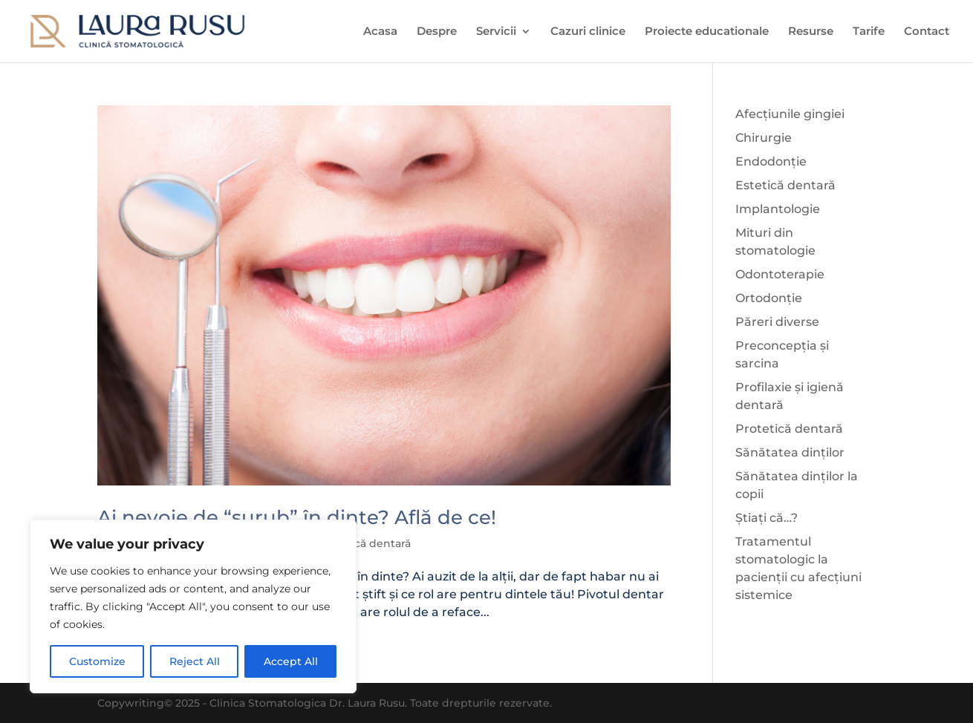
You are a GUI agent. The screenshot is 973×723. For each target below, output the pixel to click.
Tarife (869, 32)
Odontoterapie (779, 274)
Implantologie (777, 209)
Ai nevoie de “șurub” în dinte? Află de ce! (296, 517)
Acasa (380, 32)
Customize (97, 661)
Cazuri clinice (587, 32)
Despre (437, 32)
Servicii (496, 32)
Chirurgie (763, 138)
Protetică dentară (364, 543)
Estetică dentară (785, 185)
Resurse (810, 32)
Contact (926, 32)
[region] (193, 606)
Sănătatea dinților (790, 452)
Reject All (194, 661)
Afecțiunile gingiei (790, 114)
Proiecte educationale (707, 32)
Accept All (291, 661)
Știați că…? (766, 518)
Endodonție (771, 161)
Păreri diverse (777, 322)
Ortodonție (768, 298)
